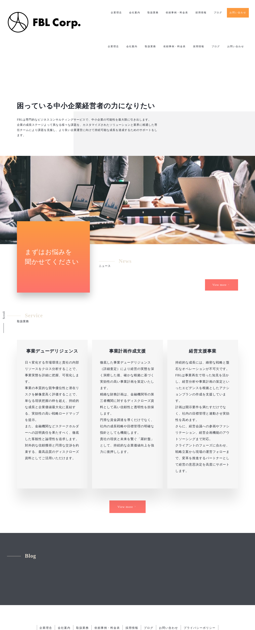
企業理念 (115, 12)
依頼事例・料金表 (176, 12)
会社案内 (133, 12)
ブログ (218, 12)
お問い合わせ (238, 12)
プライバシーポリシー (201, 596)
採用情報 (200, 12)
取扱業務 (152, 12)
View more (221, 276)
